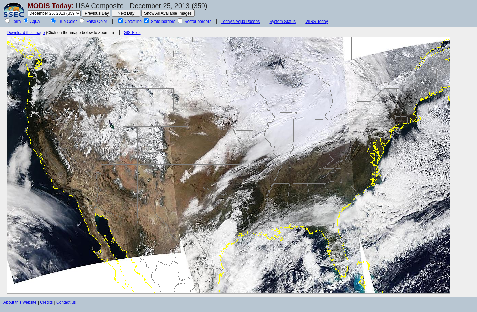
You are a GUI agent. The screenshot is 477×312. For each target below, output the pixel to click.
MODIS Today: (51, 6)
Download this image (26, 32)
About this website (19, 302)
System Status (283, 21)
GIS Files (132, 32)
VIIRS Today (316, 21)
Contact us (66, 302)
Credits (46, 302)
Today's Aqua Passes (240, 21)
